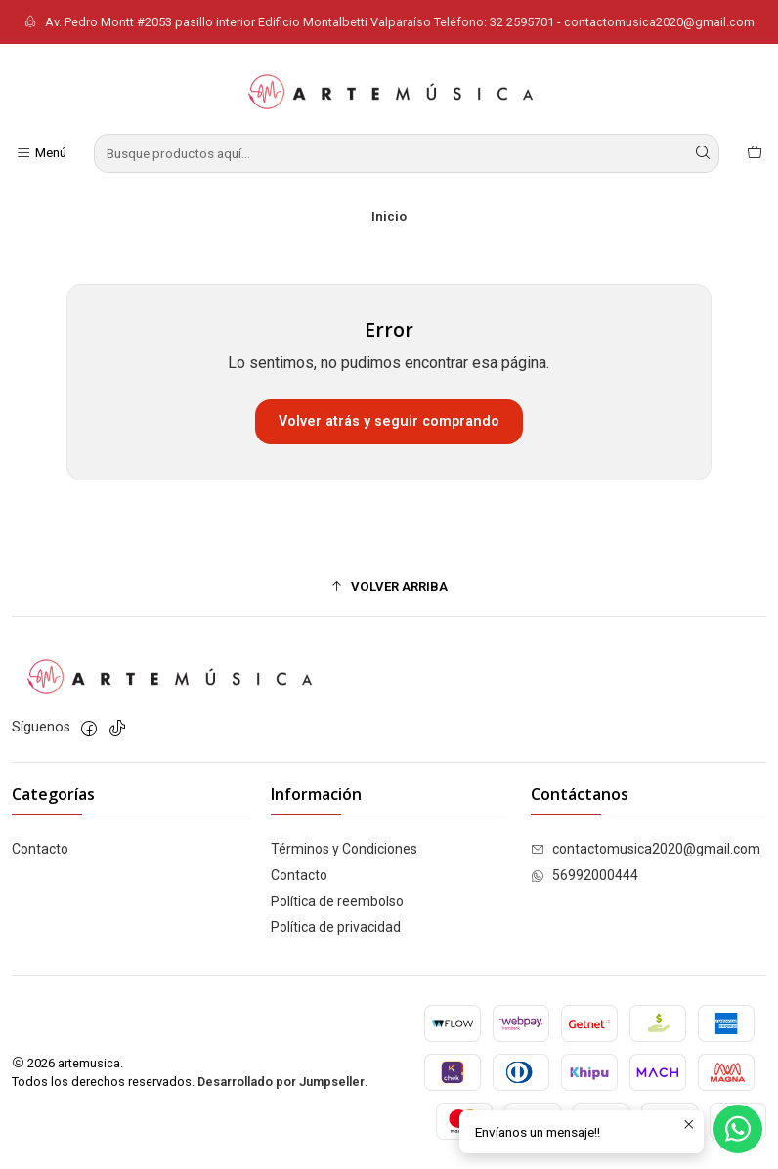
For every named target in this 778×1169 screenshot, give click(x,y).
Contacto (40, 848)
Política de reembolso (337, 901)
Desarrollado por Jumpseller (281, 1081)
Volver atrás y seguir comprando (389, 421)
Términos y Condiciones (344, 848)
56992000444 (584, 875)
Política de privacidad (336, 927)
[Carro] (754, 153)
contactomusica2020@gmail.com (645, 848)
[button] (389, 586)
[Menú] (41, 153)
